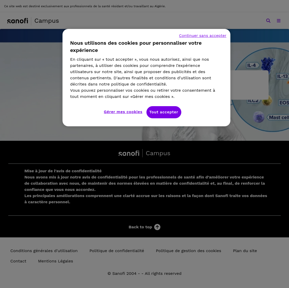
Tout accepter (163, 112)
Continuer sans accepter (202, 35)
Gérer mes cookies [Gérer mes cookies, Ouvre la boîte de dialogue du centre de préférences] (123, 112)
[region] (146, 77)
